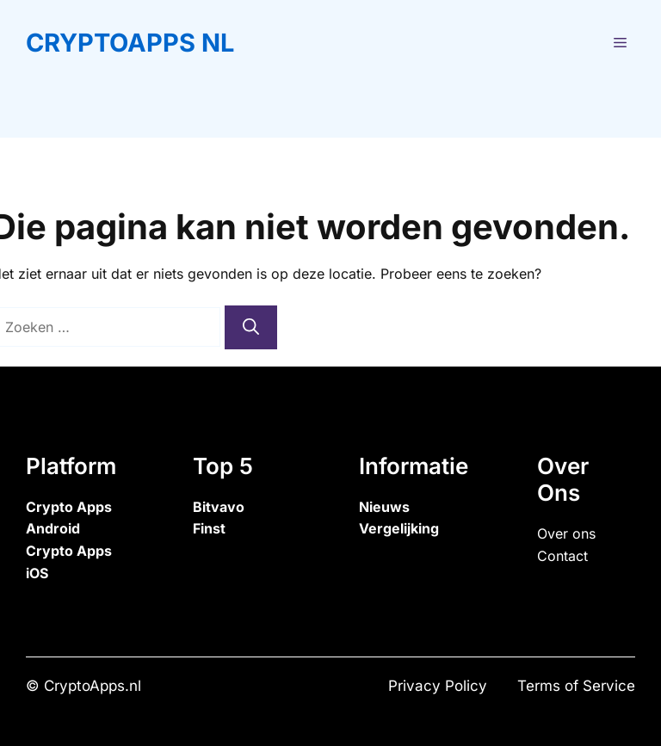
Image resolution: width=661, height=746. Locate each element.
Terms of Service (576, 685)
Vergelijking (399, 528)
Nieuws (384, 506)
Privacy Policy (437, 685)
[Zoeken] (251, 327)
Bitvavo (218, 506)
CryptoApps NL (130, 43)
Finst (209, 528)
